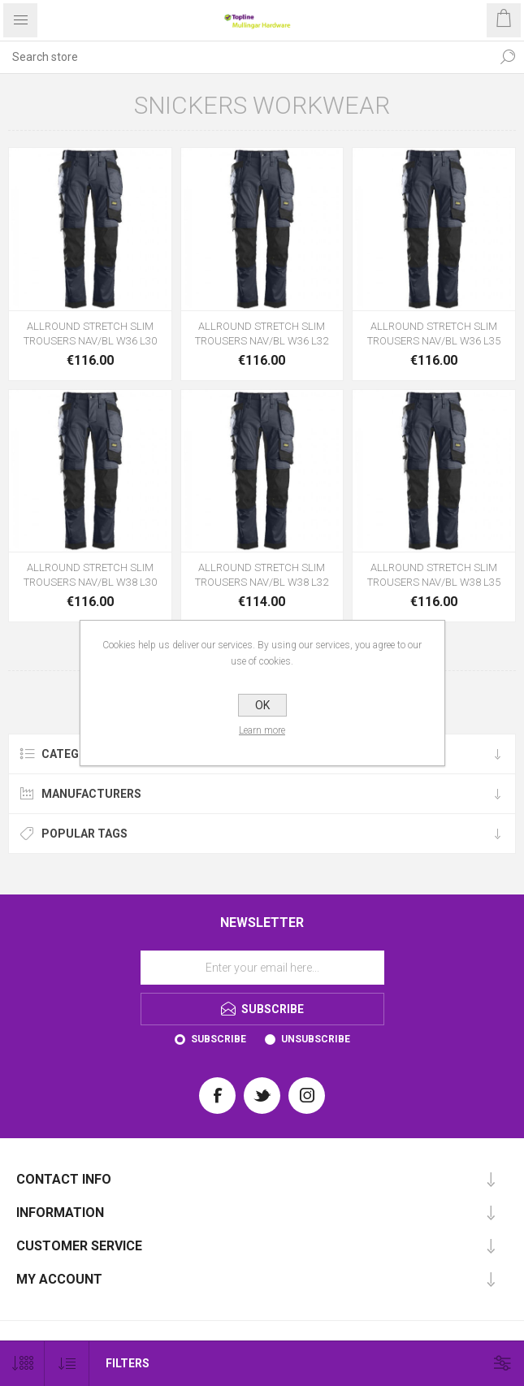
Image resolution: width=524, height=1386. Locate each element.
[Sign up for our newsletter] (262, 968)
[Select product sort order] (67, 1363)
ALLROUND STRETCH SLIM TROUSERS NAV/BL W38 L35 (433, 574)
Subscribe (218, 1039)
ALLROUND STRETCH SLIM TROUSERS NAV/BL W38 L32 (261, 574)
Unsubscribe (315, 1039)
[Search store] (246, 57)
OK (262, 705)
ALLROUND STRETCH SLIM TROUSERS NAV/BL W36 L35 (433, 333)
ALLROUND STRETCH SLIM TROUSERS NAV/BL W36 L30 (90, 333)
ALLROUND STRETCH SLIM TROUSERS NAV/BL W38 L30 (90, 574)
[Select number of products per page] (22, 1363)
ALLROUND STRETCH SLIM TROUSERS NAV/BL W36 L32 (261, 333)
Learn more (262, 730)
